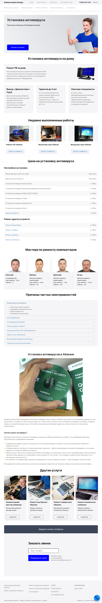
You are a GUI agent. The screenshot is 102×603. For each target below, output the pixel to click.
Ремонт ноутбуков (27, 7)
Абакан (95, 2)
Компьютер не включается (16, 303)
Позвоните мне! (38, 557)
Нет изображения (13, 318)
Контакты (53, 2)
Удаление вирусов (12, 213)
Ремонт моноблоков (57, 7)
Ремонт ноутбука (12, 230)
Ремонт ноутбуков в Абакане (13, 590)
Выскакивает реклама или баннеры (20, 339)
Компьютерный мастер (11, 7)
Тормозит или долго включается (19, 343)
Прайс (31, 2)
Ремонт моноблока (12, 240)
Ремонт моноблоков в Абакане (39, 588)
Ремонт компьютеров (13, 225)
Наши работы (42, 2)
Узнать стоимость (15, 151)
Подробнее (12, 517)
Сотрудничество (66, 2)
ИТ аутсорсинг (70, 7)
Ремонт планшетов (42, 7)
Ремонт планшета (12, 235)
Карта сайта (79, 588)
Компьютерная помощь (13, 2)
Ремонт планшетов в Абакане (39, 585)
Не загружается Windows (16, 322)
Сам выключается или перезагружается (21, 330)
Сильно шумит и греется (16, 326)
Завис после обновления (16, 335)
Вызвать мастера (17, 47)
